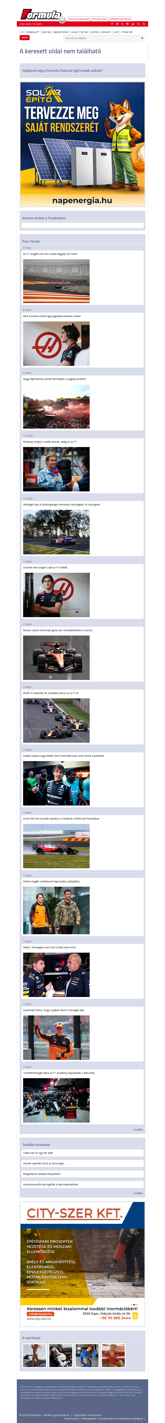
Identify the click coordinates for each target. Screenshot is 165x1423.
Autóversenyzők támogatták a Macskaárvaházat (50, 1184)
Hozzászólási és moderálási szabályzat (121, 1418)
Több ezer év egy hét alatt (38, 1152)
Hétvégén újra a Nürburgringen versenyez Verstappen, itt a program (61, 528)
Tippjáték (127, 32)
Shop (25, 37)
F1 (22, 32)
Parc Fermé (30, 241)
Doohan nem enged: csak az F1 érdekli (56, 591)
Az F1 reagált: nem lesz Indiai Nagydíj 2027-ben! (56, 277)
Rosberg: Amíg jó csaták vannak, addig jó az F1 (56, 465)
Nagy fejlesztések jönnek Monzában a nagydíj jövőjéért (56, 403)
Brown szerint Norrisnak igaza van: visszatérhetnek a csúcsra (57, 654)
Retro (84, 32)
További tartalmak (36, 1144)
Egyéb (94, 32)
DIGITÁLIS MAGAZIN (79, 19)
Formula (33, 32)
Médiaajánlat (88, 1418)
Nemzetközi (61, 32)
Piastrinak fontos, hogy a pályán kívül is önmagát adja (56, 1034)
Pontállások (99, 19)
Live (116, 32)
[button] (144, 23)
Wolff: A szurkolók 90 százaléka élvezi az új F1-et (56, 717)
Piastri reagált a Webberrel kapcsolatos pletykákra (56, 907)
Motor (46, 32)
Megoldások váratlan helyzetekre (42, 1174)
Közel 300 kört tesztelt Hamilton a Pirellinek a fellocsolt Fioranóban (61, 842)
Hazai (74, 32)
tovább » (139, 1129)
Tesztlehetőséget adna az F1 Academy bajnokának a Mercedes (59, 1097)
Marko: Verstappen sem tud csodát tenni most (56, 971)
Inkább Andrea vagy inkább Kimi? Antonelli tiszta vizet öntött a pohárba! (63, 780)
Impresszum (71, 1418)
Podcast (106, 32)
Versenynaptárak (120, 19)
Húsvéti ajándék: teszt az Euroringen (43, 1163)
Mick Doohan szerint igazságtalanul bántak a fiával (56, 340)
